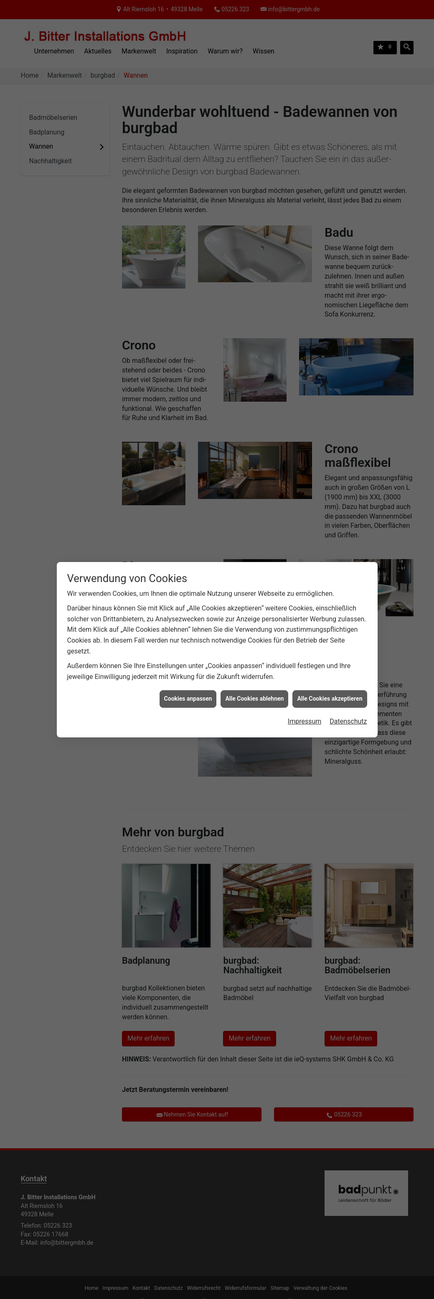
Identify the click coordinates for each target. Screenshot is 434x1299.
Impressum (305, 708)
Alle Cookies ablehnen (254, 685)
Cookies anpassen (188, 685)
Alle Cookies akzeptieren (329, 685)
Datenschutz (348, 708)
